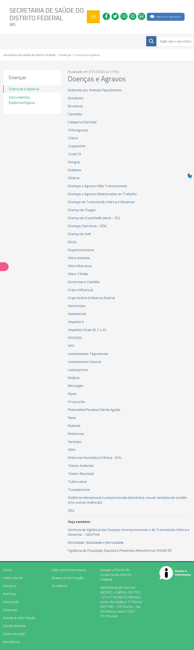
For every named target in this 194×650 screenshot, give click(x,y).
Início (7, 570)
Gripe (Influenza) (80, 290)
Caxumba (75, 114)
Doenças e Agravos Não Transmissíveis (97, 186)
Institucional (13, 578)
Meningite (76, 386)
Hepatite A (76, 322)
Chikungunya (78, 130)
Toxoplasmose (79, 489)
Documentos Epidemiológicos (22, 100)
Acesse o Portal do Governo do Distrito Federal (115, 574)
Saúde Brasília (14, 626)
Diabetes (74, 170)
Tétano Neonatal (81, 473)
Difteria (73, 178)
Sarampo (74, 441)
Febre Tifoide (78, 274)
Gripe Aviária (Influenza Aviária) (91, 298)
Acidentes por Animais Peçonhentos (95, 90)
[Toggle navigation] (93, 16)
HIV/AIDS (75, 338)
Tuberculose (77, 481)
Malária (73, 378)
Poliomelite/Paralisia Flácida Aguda (94, 409)
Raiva (72, 417)
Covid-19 (74, 154)
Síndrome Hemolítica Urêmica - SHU (95, 457)
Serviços (9, 586)
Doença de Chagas (82, 210)
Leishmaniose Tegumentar (88, 354)
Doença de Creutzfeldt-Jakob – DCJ (94, 218)
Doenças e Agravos (24, 89)
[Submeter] (151, 41)
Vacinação (11, 602)
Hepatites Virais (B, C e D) (87, 330)
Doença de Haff (79, 234)
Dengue (74, 162)
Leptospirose (78, 370)
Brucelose (75, 106)
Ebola (72, 242)
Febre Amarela (79, 258)
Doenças (10, 610)
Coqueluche (76, 146)
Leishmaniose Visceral (84, 362)
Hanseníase (76, 306)
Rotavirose (76, 433)
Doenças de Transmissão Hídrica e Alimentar (101, 202)
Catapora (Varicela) (82, 122)
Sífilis (71, 449)
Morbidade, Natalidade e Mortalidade (96, 542)
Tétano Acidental (80, 465)
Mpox (72, 394)
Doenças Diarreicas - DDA (87, 226)
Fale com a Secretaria (164, 17)
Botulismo (75, 98)
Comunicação (14, 634)
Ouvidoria (59, 586)
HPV (71, 346)
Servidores (11, 642)
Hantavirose (77, 314)
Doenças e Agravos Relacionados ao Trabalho (102, 194)
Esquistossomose (81, 250)
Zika (71, 510)
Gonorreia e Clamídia (83, 282)
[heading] (46, 16)
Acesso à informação (19, 618)
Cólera (73, 138)
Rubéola (74, 425)
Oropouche (76, 402)
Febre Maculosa (80, 266)
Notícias (9, 594)
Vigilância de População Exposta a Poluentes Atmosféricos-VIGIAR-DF (120, 550)
